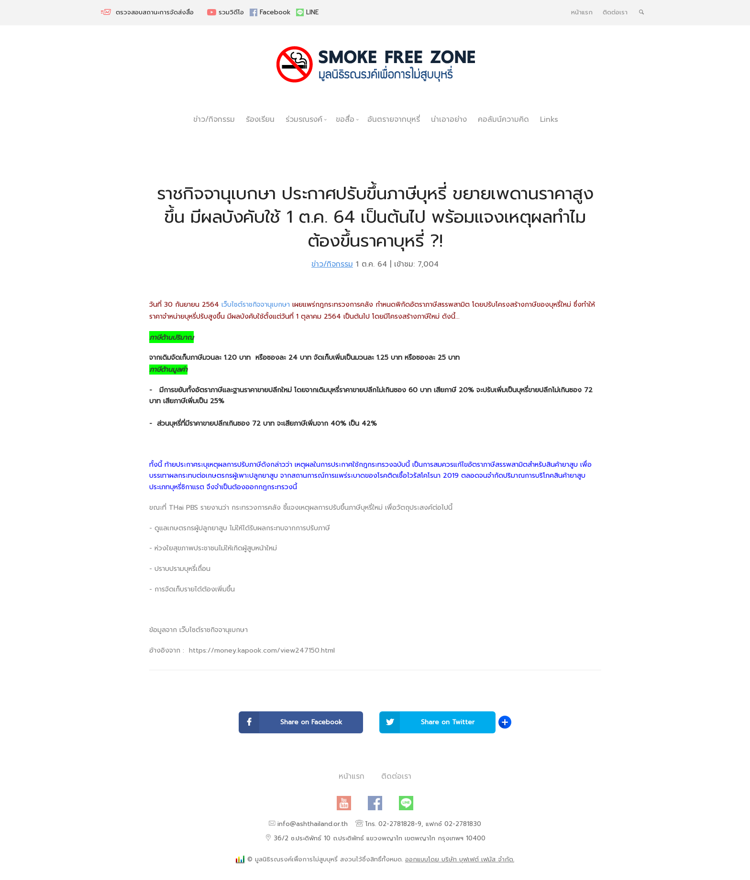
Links (549, 119)
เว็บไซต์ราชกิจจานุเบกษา (255, 305)
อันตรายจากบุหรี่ (393, 119)
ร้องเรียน (260, 119)
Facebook (271, 12)
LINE (307, 12)
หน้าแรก (582, 12)
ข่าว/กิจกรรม (214, 119)
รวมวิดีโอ (226, 12)
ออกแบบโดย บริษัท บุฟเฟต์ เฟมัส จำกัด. (459, 859)
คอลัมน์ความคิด (503, 119)
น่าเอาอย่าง (449, 119)
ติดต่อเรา (615, 12)
